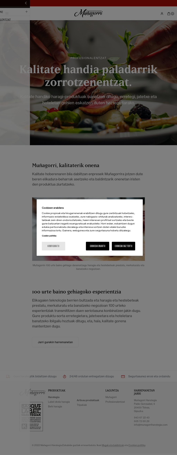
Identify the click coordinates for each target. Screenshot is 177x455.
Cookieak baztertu (123, 245)
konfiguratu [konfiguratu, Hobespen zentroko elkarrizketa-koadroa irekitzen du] (53, 245)
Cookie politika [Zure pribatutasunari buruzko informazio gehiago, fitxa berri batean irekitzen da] (49, 235)
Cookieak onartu (97, 245)
